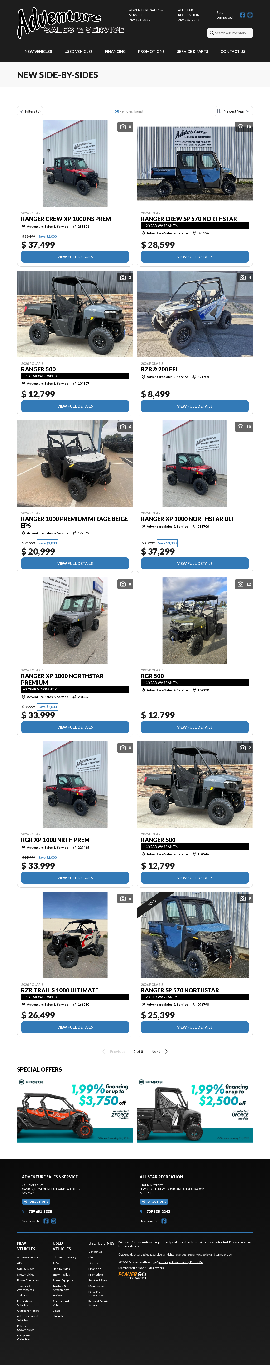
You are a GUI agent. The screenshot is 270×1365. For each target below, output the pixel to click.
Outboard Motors (28, 1310)
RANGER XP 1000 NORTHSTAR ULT (188, 519)
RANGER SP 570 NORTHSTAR (180, 990)
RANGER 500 (38, 369)
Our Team (94, 1263)
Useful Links (101, 1243)
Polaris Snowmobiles (25, 1327)
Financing (115, 51)
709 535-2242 (188, 20)
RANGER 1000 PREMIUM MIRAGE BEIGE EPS (74, 522)
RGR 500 (152, 676)
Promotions (151, 51)
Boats (56, 1310)
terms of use (224, 1254)
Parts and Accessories (96, 1293)
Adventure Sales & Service (146, 12)
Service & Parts (192, 51)
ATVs (20, 1263)
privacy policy (201, 1254)
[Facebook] (242, 15)
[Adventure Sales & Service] (70, 23)
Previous (113, 1051)
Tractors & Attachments (25, 1287)
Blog (91, 1257)
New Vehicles (38, 51)
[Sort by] (234, 111)
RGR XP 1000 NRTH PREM (55, 840)
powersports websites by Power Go (180, 1262)
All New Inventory (28, 1257)
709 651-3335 (139, 20)
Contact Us (233, 51)
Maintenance (96, 1286)
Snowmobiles (25, 1274)
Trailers (22, 1295)
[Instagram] (250, 15)
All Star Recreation (188, 12)
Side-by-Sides (25, 1269)
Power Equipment (28, 1280)
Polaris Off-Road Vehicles (27, 1318)
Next (160, 1051)
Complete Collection (23, 1337)
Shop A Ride (145, 1268)
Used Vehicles (78, 51)
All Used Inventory (64, 1257)
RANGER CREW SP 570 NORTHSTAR (189, 219)
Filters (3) (30, 111)
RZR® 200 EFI (159, 369)
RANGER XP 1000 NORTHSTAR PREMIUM (62, 679)
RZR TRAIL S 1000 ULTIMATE (59, 990)
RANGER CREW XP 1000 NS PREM (66, 219)
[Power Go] (160, 1275)
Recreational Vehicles (25, 1303)
